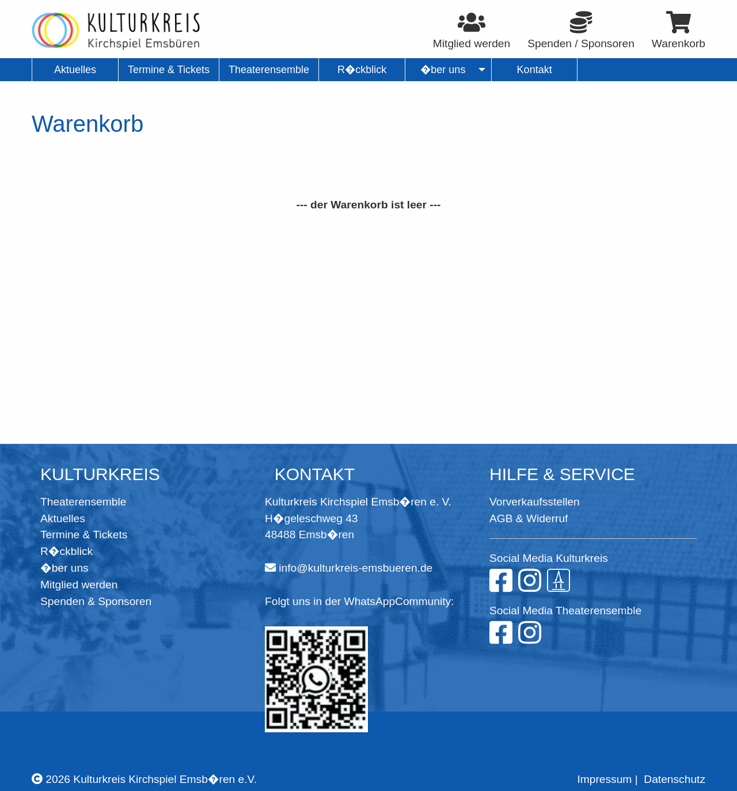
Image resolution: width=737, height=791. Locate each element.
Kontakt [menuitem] (534, 69)
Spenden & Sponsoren (95, 601)
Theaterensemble (83, 502)
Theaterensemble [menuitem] (269, 69)
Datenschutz (674, 779)
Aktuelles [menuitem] (75, 69)
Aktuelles (62, 518)
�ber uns (64, 568)
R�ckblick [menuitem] (361, 69)
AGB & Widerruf (528, 518)
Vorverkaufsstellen (534, 502)
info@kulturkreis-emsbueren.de (355, 568)
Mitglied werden (78, 585)
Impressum (604, 779)
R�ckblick (66, 551)
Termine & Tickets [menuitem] (169, 69)
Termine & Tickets (83, 534)
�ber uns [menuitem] (443, 69)
